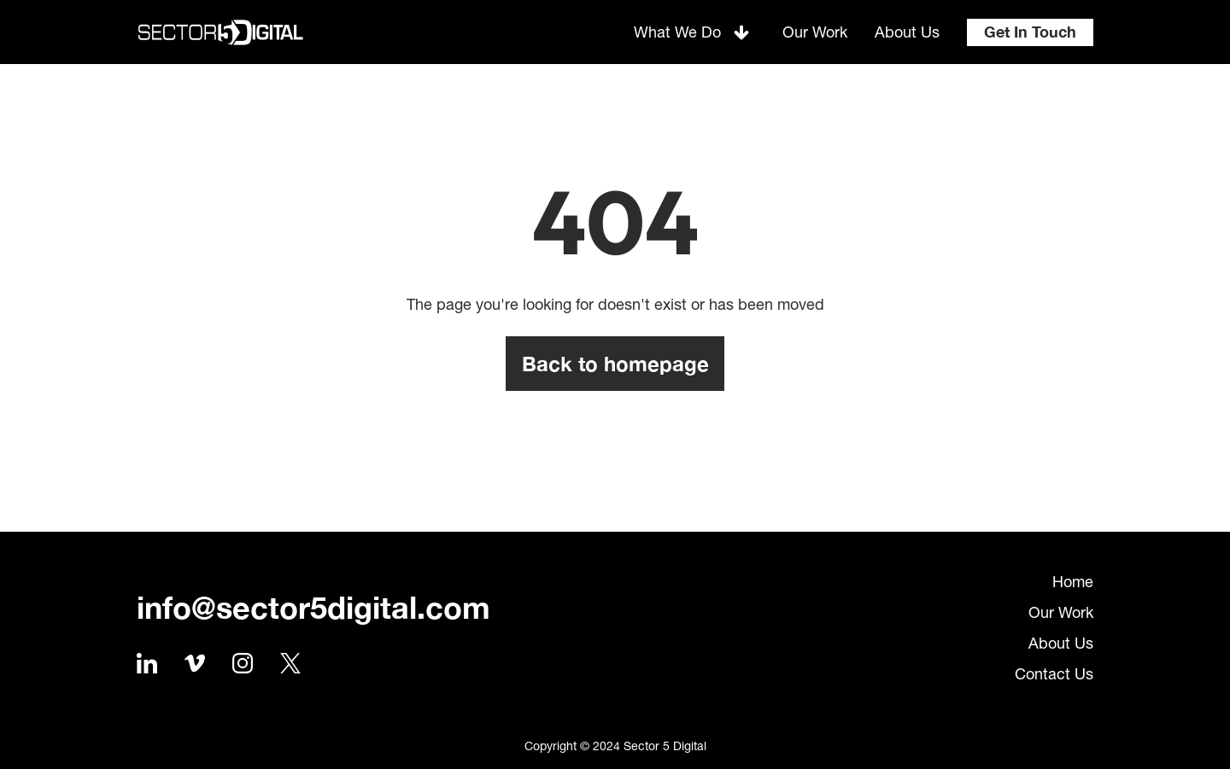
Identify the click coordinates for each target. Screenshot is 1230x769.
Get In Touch (1030, 31)
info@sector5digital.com (313, 607)
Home (1072, 582)
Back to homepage (615, 364)
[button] (694, 32)
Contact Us (1054, 674)
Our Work (1060, 612)
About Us (1060, 643)
